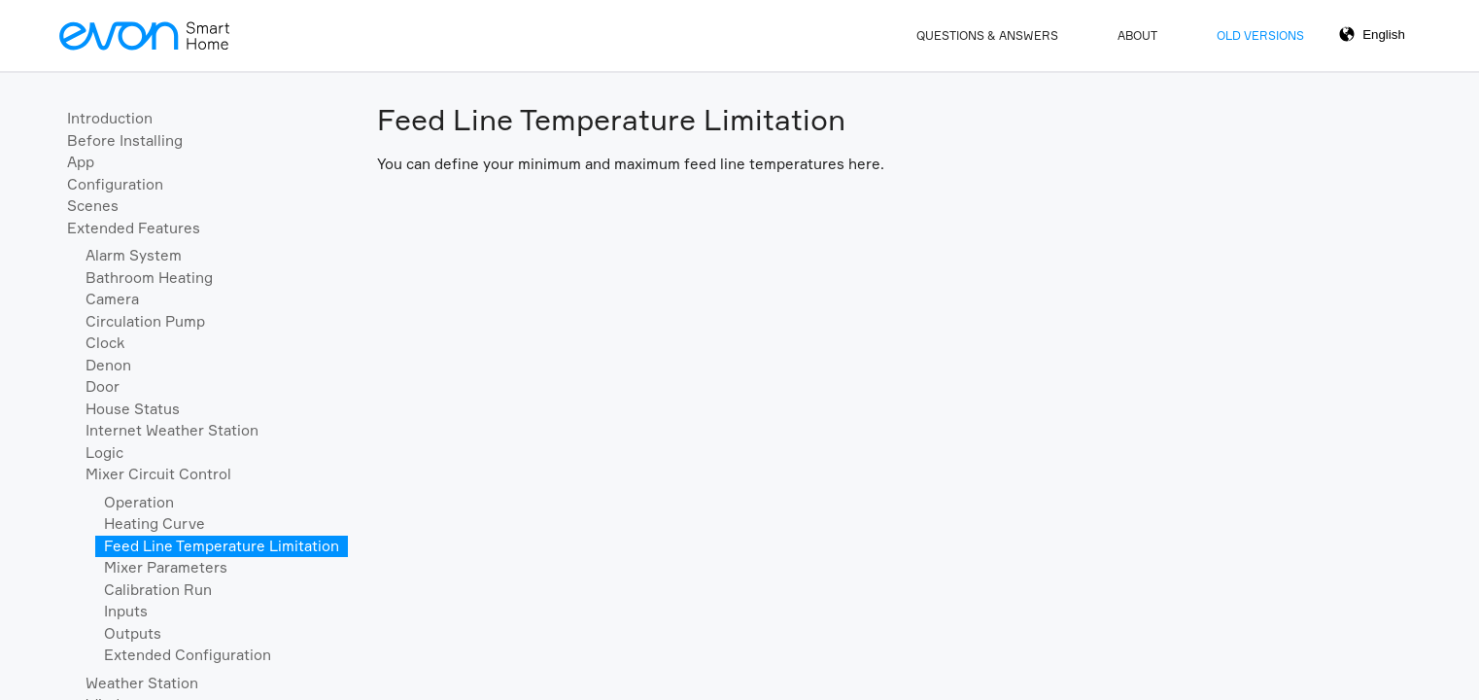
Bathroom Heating (149, 277)
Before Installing (125, 140)
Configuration (115, 184)
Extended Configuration (187, 655)
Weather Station (142, 683)
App (80, 162)
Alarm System (134, 255)
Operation (139, 502)
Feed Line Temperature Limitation (221, 546)
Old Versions (1260, 35)
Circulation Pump (145, 321)
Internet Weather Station (172, 430)
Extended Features (133, 228)
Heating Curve (154, 523)
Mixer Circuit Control (158, 474)
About (1137, 35)
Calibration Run (158, 589)
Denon (108, 365)
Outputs (132, 633)
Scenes (93, 205)
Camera (112, 299)
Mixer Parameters (165, 567)
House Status (133, 409)
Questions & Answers (987, 35)
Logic (104, 452)
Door (103, 386)
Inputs (126, 611)
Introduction (110, 118)
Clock (105, 342)
